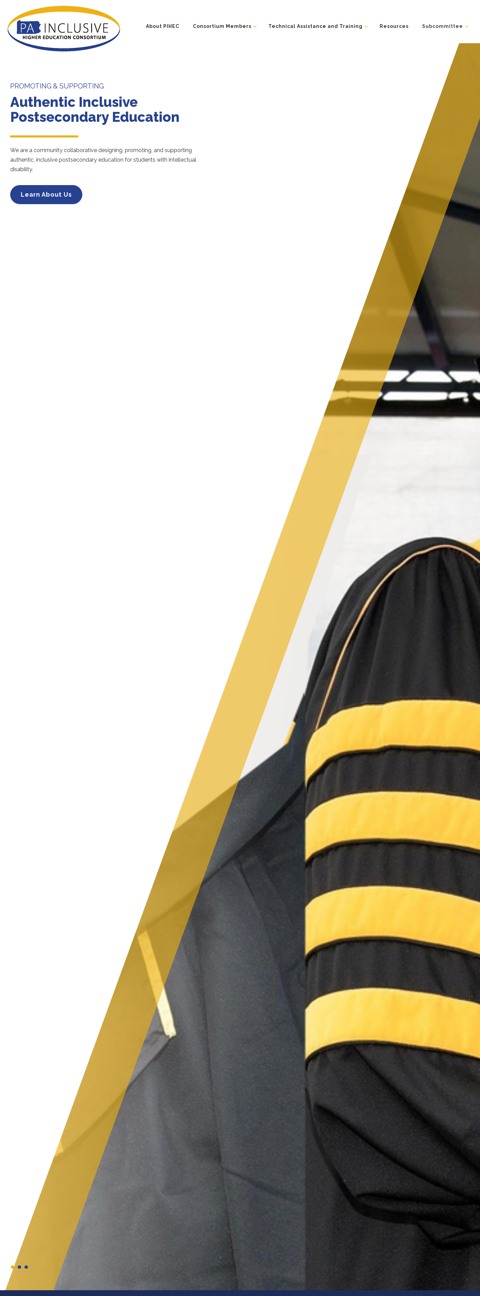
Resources (394, 26)
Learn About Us (46, 194)
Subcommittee (442, 26)
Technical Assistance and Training (315, 26)
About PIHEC (162, 26)
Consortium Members (222, 26)
